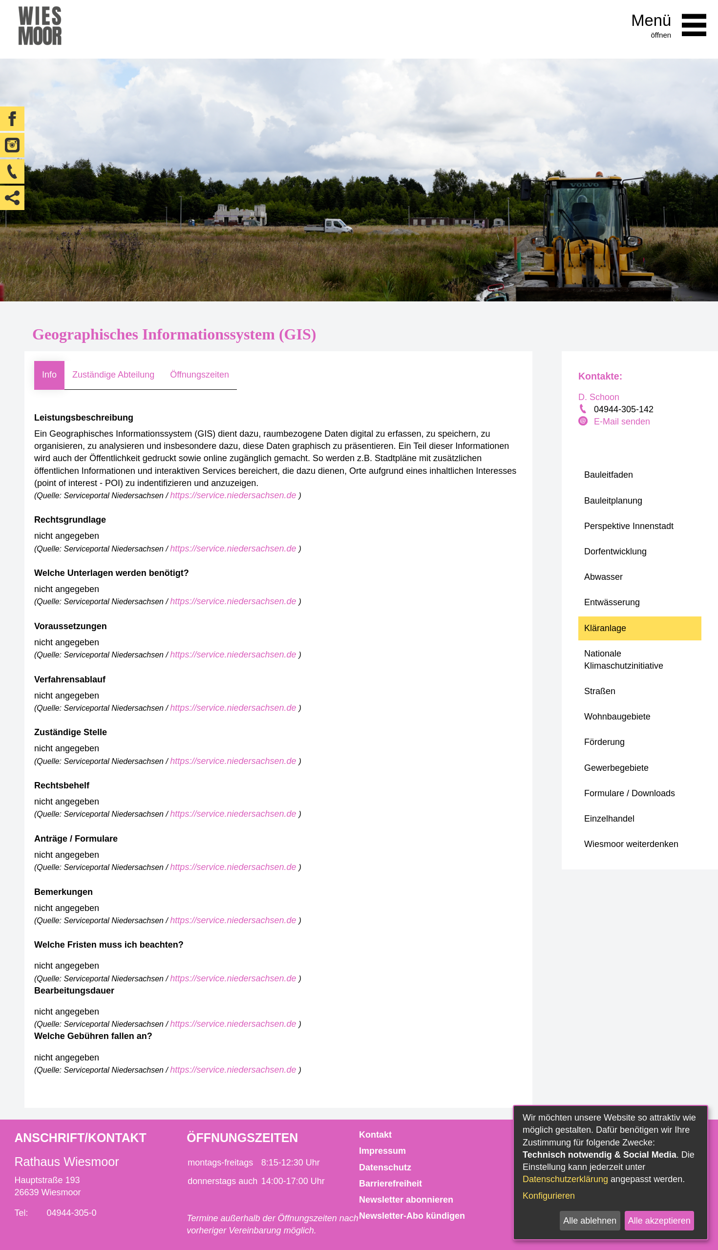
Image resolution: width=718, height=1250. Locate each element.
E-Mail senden (622, 421)
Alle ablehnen (589, 1221)
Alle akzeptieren (659, 1221)
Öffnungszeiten (199, 375)
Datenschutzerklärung (565, 1179)
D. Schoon (598, 397)
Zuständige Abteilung (113, 375)
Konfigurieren (549, 1196)
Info (49, 375)
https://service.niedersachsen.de (234, 495)
